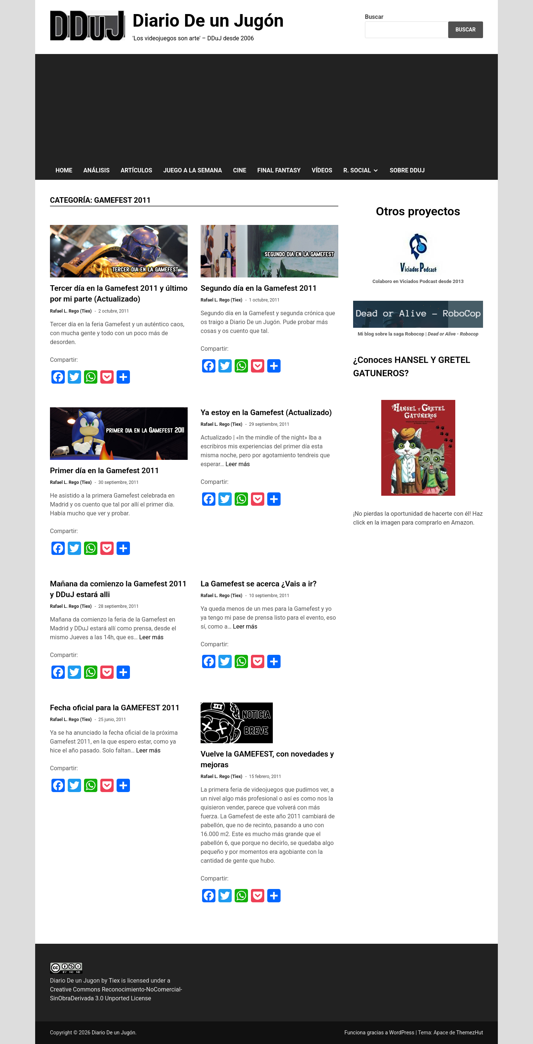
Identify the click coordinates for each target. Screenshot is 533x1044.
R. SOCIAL (363, 170)
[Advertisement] (266, 106)
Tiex (114, 980)
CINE (239, 170)
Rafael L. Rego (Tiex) (71, 311)
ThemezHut (469, 1032)
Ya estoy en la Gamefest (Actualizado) (266, 412)
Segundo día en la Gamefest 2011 (259, 288)
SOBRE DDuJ (407, 170)
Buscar (374, 16)
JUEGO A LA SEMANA (192, 170)
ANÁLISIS (96, 170)
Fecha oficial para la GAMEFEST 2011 (115, 707)
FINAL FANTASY (279, 170)
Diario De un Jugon (75, 980)
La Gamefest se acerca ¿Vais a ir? (258, 583)
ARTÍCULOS (136, 170)
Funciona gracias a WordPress (380, 1032)
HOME (64, 170)
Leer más (237, 464)
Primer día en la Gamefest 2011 (104, 470)
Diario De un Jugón (208, 20)
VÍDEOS (322, 170)
